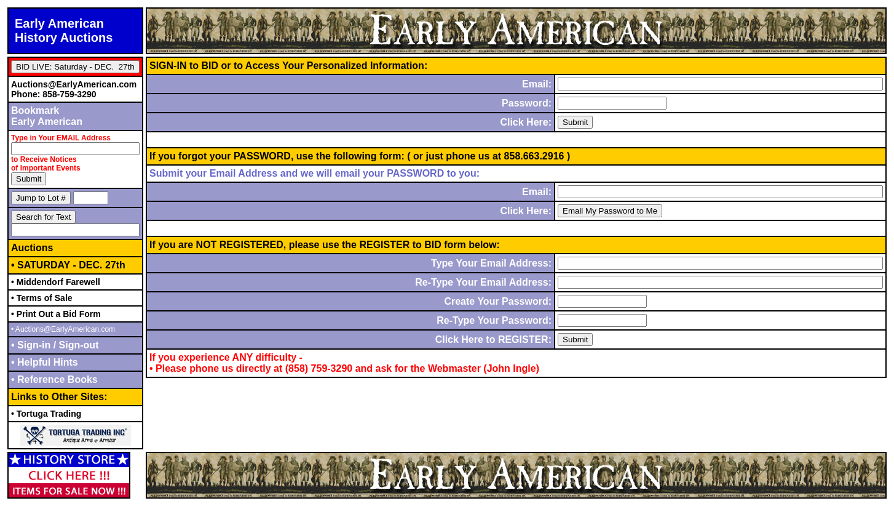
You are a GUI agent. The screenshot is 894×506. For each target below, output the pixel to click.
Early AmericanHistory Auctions (64, 30)
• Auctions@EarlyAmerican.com (63, 329)
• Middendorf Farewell (55, 282)
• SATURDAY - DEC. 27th (68, 265)
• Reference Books (54, 379)
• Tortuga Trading (46, 414)
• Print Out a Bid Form (56, 314)
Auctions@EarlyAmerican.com (73, 84)
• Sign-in (32, 345)
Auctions (32, 248)
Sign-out (77, 345)
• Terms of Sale (42, 298)
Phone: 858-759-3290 (54, 94)
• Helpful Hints (44, 362)
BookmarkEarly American (46, 116)
